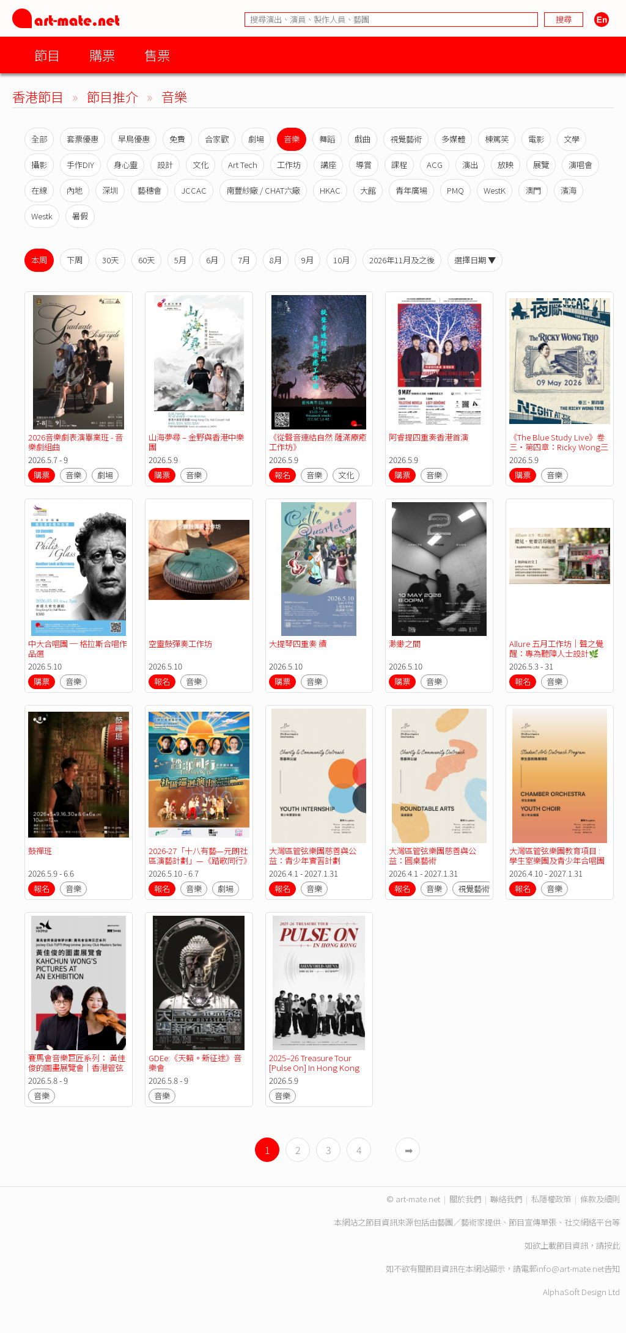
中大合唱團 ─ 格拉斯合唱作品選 (77, 648)
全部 (39, 139)
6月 (212, 260)
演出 (470, 164)
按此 (612, 1245)
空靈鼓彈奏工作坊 (180, 643)
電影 (536, 139)
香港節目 (38, 96)
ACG (435, 164)
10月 (341, 260)
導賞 (364, 164)
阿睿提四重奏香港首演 (428, 437)
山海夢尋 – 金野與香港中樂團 (196, 442)
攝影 (39, 164)
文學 (572, 139)
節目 (47, 54)
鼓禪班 (40, 850)
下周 (75, 260)
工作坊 (289, 164)
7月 (244, 260)
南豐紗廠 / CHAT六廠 (263, 190)
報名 (282, 475)
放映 (506, 164)
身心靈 (126, 164)
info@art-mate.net (570, 1268)
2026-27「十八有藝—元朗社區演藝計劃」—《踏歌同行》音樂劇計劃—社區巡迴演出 (198, 860)
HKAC (330, 190)
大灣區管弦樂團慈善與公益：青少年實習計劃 (312, 855)
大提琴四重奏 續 (297, 643)
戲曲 (362, 139)
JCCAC (194, 190)
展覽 (541, 164)
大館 (368, 190)
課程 (399, 164)
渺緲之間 (405, 643)
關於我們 (465, 1199)
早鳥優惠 (134, 139)
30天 (110, 260)
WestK (495, 190)
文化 (200, 164)
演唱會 (580, 164)
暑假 (80, 216)
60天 (146, 260)
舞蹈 (327, 139)
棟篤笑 (497, 139)
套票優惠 (82, 139)
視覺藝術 (406, 139)
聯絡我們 (506, 1199)
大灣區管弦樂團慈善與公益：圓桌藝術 (432, 855)
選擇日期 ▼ (475, 260)
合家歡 (217, 139)
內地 (75, 190)
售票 (157, 54)
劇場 (256, 139)
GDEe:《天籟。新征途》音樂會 (195, 1062)
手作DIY (80, 164)
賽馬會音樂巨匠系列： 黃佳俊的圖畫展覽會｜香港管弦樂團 (76, 1067)
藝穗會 (149, 190)
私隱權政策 (551, 1199)
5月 (180, 260)
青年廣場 (411, 190)
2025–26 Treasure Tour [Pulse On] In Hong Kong (314, 1062)
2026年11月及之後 (402, 260)
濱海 (568, 190)
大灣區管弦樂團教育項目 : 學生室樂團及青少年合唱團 (557, 855)
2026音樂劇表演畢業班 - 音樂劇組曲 (75, 442)
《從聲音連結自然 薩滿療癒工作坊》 (317, 442)
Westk (42, 216)
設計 (165, 164)
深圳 (110, 190)
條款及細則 (600, 1199)
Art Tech (242, 164)
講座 (328, 164)
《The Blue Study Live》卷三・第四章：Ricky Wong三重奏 (558, 446)
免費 (177, 139)
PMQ (455, 190)
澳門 (533, 190)
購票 (102, 54)
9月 (307, 260)
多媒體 (453, 139)
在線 (39, 190)
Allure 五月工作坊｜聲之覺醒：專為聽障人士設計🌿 (556, 648)
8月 (276, 260)
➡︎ (409, 1149)
